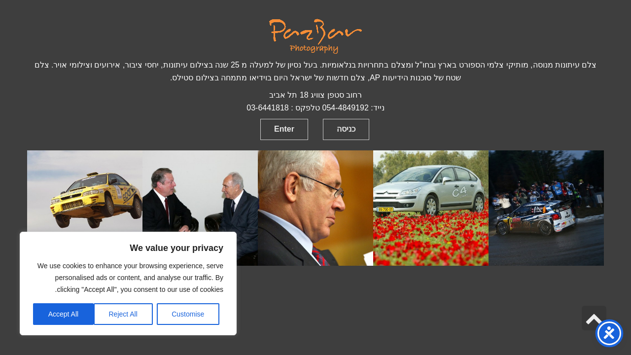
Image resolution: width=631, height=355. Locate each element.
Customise (188, 314)
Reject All (122, 314)
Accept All (63, 314)
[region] (128, 283)
